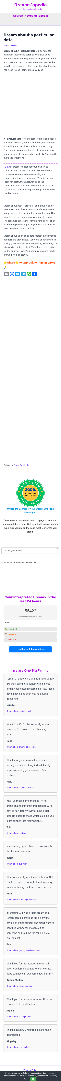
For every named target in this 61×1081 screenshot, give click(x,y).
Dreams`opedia (30, 4)
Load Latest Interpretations (31, 649)
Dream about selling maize (18, 1016)
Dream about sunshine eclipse (20, 787)
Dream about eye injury (16, 864)
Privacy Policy (30, 1070)
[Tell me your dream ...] (30, 550)
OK (33, 1079)
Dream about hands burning (19, 986)
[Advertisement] (30, 105)
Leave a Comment (10, 46)
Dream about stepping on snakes (21, 899)
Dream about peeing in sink (18, 711)
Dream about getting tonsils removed (23, 950)
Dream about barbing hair (18, 1047)
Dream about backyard (16, 833)
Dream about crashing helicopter (21, 747)
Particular (25, 465)
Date (7, 166)
